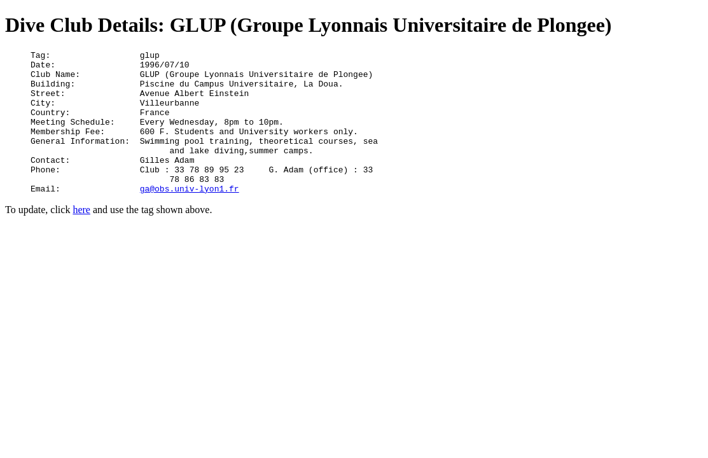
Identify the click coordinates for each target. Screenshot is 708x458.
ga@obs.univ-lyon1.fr (189, 217)
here (81, 238)
